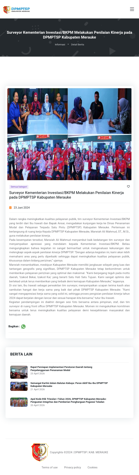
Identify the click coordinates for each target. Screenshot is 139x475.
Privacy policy (72, 467)
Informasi (60, 44)
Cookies (92, 467)
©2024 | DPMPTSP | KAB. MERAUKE (86, 452)
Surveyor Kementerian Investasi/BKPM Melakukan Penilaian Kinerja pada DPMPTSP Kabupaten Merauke (66, 195)
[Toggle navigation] (132, 9)
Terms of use (50, 467)
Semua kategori (19, 187)
